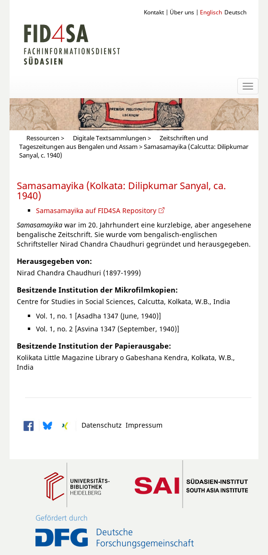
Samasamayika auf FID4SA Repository (96, 210)
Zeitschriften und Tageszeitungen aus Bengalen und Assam (113, 142)
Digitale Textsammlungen (109, 138)
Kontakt (154, 12)
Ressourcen (42, 138)
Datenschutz (100, 424)
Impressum (142, 424)
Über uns (182, 12)
